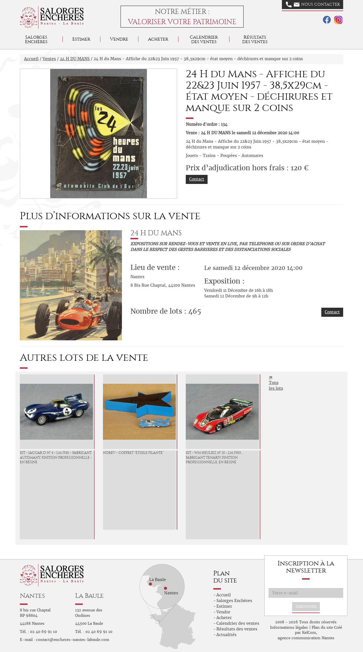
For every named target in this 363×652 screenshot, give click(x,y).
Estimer (81, 39)
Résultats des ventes (236, 629)
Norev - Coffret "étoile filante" (133, 453)
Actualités (226, 634)
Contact (196, 179)
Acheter (158, 39)
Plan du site (322, 627)
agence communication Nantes (306, 638)
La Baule (89, 595)
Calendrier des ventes (204, 39)
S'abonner (306, 606)
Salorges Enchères (234, 600)
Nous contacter (313, 4)
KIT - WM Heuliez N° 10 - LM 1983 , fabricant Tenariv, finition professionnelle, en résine (214, 457)
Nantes (32, 595)
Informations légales (289, 627)
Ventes (49, 58)
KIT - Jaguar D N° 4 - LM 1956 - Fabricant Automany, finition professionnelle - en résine (56, 457)
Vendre (119, 39)
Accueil (31, 58)
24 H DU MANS (75, 58)
